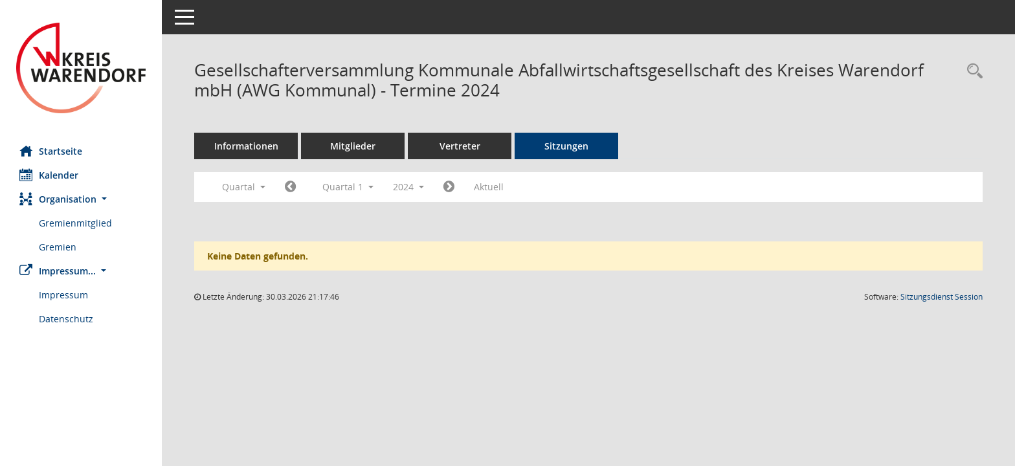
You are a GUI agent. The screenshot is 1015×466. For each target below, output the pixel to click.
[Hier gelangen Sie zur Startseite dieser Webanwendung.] (81, 68)
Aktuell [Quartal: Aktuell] (489, 187)
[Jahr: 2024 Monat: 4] (449, 187)
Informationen (246, 146)
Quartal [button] (243, 187)
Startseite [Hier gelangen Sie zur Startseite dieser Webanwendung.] (50, 150)
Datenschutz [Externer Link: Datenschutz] (66, 319)
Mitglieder (352, 146)
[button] (81, 199)
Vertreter (460, 146)
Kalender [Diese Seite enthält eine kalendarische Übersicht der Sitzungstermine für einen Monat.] (48, 174)
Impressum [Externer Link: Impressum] (63, 295)
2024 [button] (408, 187)
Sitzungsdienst (941, 296)
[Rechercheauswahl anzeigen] (972, 71)
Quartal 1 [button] (348, 187)
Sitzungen (566, 146)
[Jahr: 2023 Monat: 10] (290, 187)
